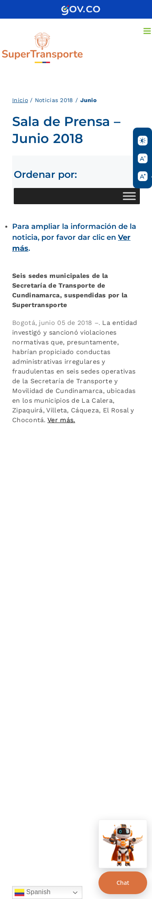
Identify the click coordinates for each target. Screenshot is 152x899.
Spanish (33, 892)
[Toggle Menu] (129, 196)
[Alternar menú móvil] (147, 31)
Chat (122, 882)
